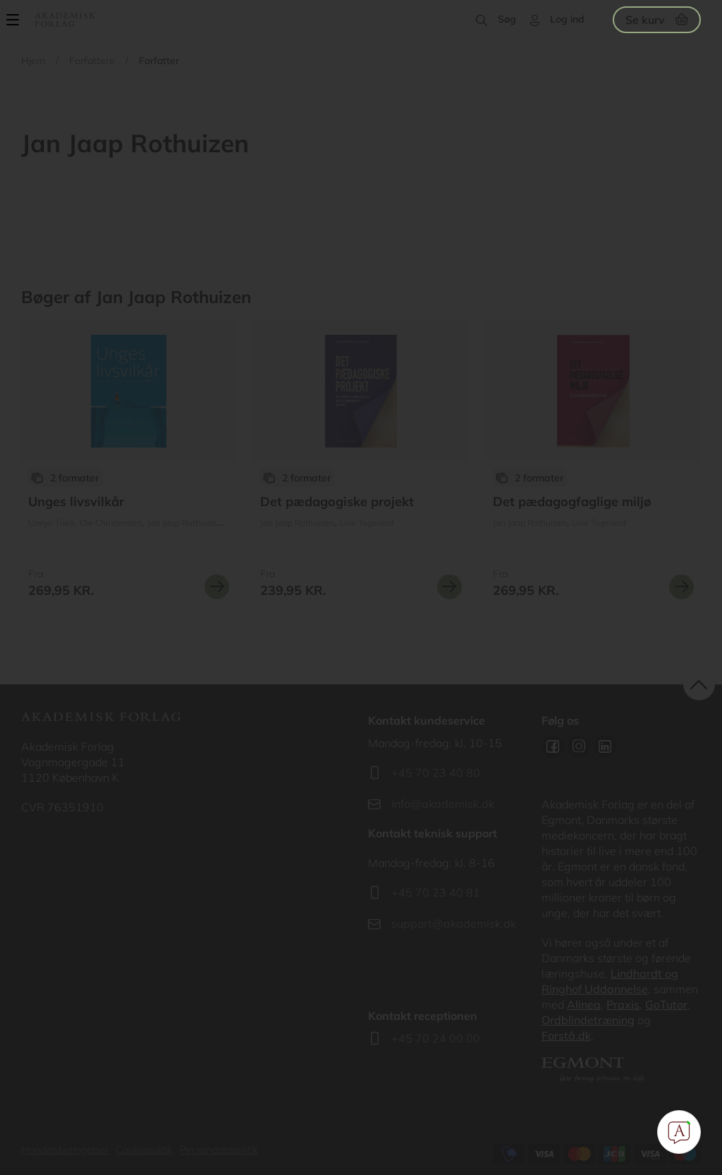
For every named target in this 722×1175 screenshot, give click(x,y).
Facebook (553, 746)
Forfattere (92, 60)
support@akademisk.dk (453, 923)
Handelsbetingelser (65, 1149)
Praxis (623, 1004)
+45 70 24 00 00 (435, 1038)
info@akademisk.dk (442, 803)
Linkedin (605, 746)
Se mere (216, 586)
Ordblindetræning (588, 1020)
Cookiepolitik (144, 1149)
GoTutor (666, 1004)
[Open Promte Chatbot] (679, 1132)
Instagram (579, 746)
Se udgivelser (128, 465)
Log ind (567, 19)
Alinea (584, 1004)
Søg (507, 19)
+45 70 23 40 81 (435, 892)
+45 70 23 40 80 (435, 772)
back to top (699, 684)
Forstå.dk (566, 1035)
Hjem (33, 60)
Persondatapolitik (219, 1149)
